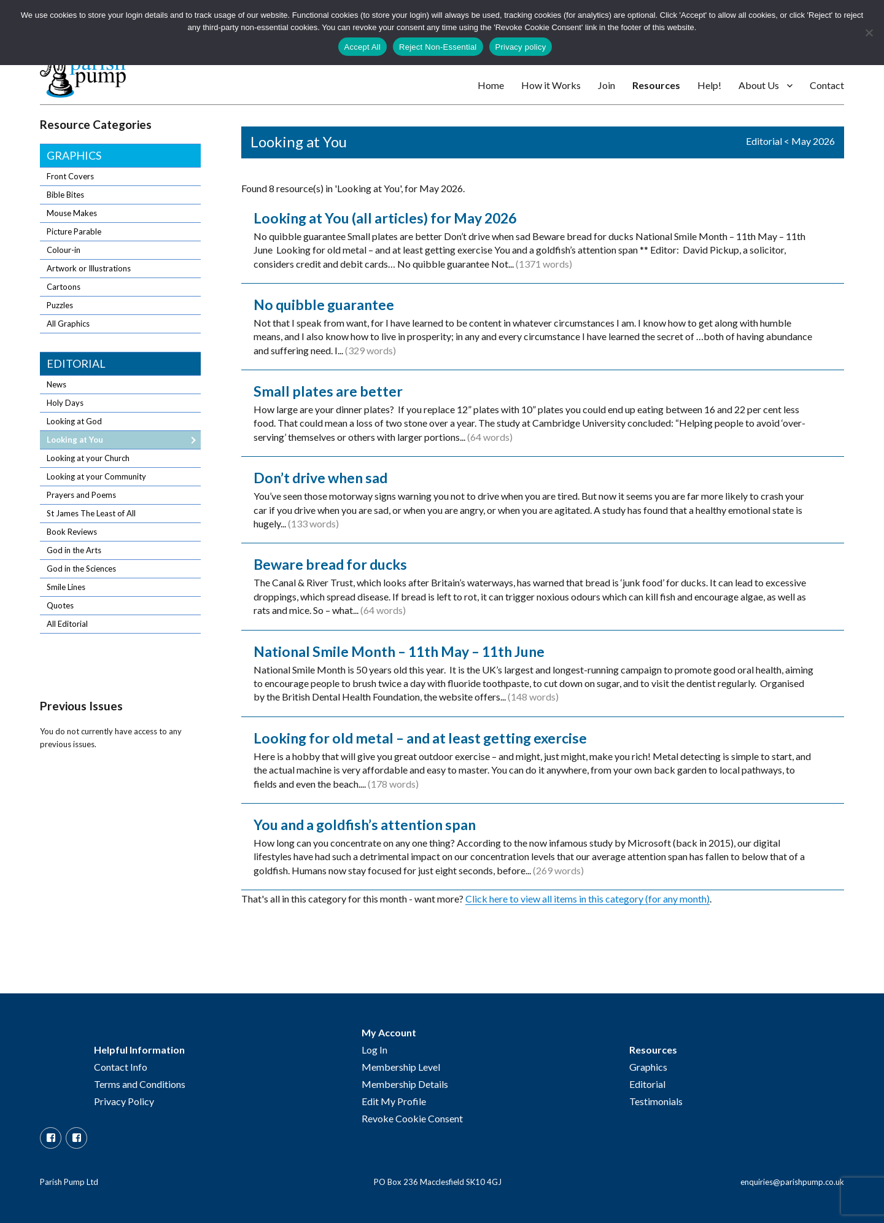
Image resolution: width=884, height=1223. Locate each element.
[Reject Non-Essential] (869, 32)
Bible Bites (65, 195)
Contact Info (120, 1067)
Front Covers (70, 176)
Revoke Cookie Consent (412, 1118)
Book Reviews (72, 532)
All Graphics (68, 323)
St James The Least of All (91, 513)
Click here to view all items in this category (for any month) (587, 898)
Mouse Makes (72, 213)
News (56, 384)
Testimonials (656, 1101)
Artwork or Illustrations (89, 268)
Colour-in (63, 250)
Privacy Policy (124, 1101)
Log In (374, 1049)
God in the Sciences (81, 568)
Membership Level (401, 1067)
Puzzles (60, 305)
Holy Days (65, 403)
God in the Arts (74, 550)
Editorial (764, 141)
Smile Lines (66, 587)
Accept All (362, 47)
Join (606, 85)
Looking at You (75, 440)
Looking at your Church (88, 458)
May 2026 (813, 141)
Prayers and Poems (81, 495)
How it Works (551, 85)
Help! (709, 85)
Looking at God (74, 421)
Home (491, 85)
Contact (827, 85)
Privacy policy (520, 47)
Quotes (60, 605)
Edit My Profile (394, 1101)
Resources (656, 85)
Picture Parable (74, 231)
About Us (759, 85)
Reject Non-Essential (437, 47)
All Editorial (67, 624)
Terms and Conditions (139, 1084)
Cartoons (63, 287)
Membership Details (405, 1084)
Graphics (74, 155)
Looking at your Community (96, 476)
